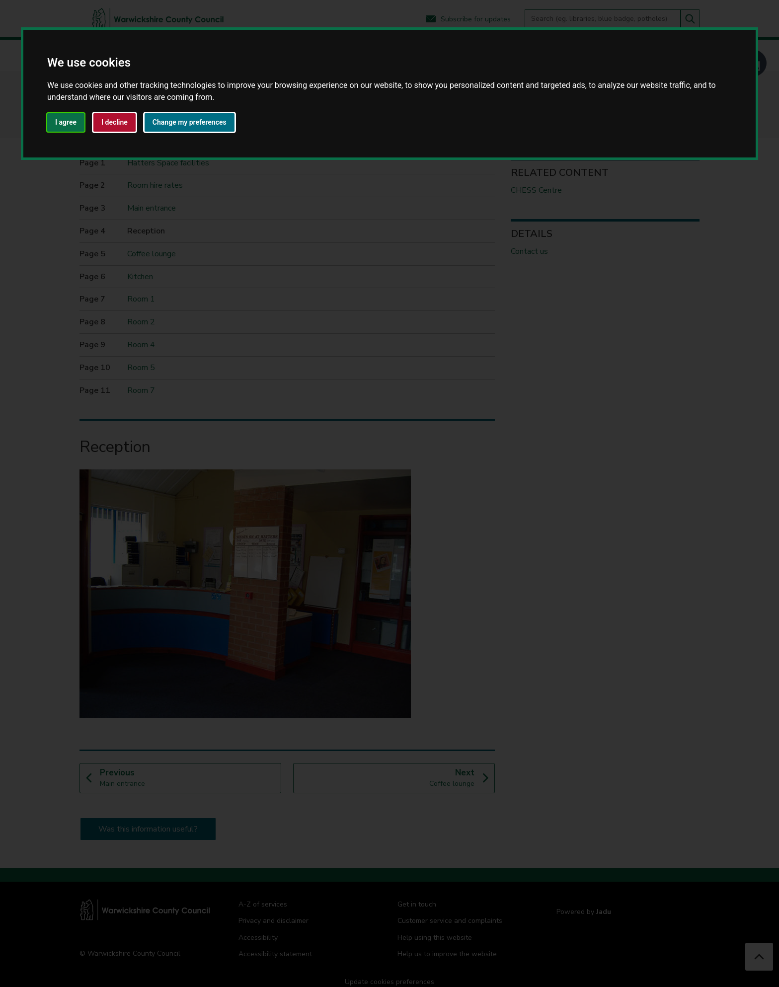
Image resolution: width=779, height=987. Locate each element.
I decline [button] (114, 122)
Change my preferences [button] (190, 122)
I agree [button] (66, 122)
